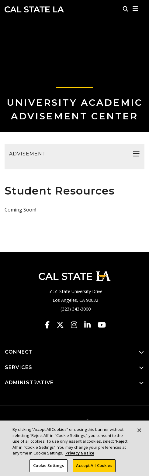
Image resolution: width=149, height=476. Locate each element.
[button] (135, 8)
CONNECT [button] (74, 352)
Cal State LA (34, 9)
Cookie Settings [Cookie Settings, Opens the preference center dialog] (48, 467)
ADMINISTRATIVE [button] (74, 383)
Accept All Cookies (94, 467)
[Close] (139, 432)
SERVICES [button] (74, 367)
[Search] (125, 8)
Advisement (27, 154)
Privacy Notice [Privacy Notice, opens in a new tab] (79, 455)
